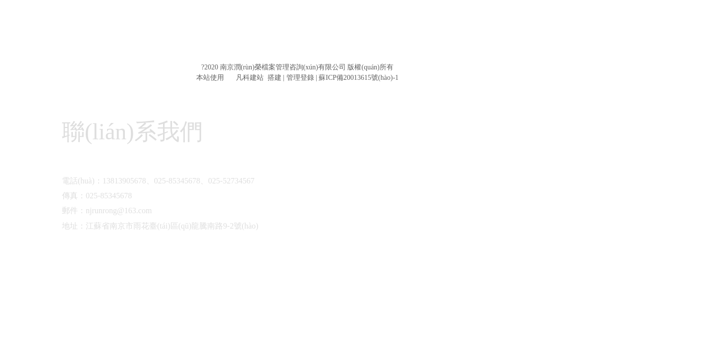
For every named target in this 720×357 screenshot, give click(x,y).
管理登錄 (300, 77)
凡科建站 (244, 77)
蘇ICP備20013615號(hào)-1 (358, 77)
